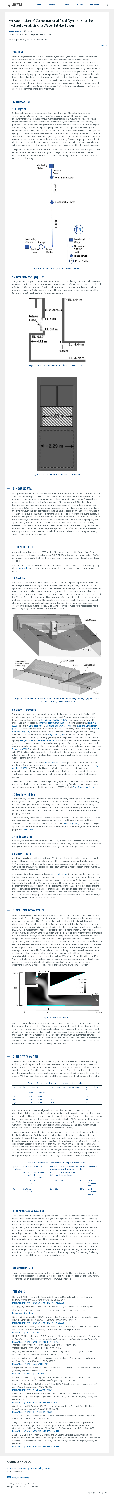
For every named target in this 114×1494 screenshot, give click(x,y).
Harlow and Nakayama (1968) (51, 723)
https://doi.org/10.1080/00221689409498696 (32, 1412)
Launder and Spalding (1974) (54, 720)
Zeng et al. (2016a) (20, 749)
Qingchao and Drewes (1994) (58, 725)
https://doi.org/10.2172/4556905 (26, 1332)
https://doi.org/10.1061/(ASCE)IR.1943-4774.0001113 (35, 1446)
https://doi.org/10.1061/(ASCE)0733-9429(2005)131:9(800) (38, 1322)
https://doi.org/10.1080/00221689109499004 (32, 1389)
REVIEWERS (79, 4)
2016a (18, 568)
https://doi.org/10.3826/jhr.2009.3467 (28, 1373)
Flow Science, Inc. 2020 (83, 787)
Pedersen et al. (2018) (47, 740)
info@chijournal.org (18, 1477)
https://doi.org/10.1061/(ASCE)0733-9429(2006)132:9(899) (38, 1302)
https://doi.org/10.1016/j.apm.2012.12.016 (30, 1364)
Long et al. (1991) (36, 725)
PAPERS (52, 4)
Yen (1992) (29, 829)
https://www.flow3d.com (23, 1313)
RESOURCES (94, 4)
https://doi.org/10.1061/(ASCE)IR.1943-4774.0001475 (35, 1342)
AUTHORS (65, 4)
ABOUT (40, 4)
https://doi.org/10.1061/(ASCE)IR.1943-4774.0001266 (35, 1402)
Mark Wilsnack (16, 31)
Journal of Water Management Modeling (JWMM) (29, 1468)
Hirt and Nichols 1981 (53, 762)
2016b (24, 568)
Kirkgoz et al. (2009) (57, 734)
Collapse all (102, 45)
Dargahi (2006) (26, 740)
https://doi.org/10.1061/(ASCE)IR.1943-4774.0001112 (35, 1431)
